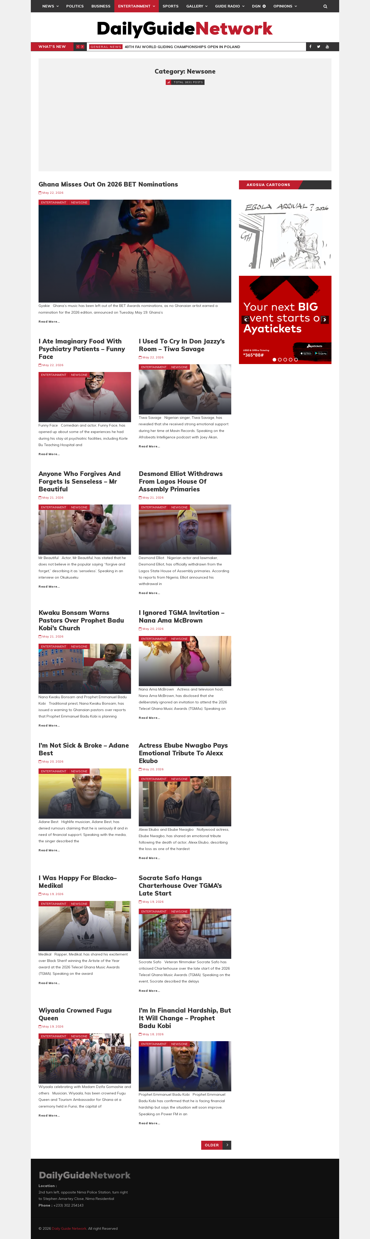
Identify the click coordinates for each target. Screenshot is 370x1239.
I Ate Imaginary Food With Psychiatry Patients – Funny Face (82, 348)
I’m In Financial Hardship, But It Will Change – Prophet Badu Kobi (185, 1018)
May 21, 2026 (52, 497)
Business (100, 6)
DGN (256, 6)
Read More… (49, 321)
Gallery (194, 6)
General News (106, 47)
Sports (171, 6)
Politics (75, 6)
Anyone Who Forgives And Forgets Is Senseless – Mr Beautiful (80, 481)
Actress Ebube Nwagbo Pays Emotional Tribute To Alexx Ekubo (183, 753)
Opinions (282, 6)
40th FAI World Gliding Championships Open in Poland (182, 47)
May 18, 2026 (153, 1034)
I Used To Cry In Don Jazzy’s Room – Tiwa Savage (182, 345)
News (48, 6)
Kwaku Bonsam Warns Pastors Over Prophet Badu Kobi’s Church (81, 620)
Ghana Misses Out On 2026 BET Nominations (108, 184)
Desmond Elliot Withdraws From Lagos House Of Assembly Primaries (181, 481)
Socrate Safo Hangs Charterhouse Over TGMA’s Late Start (180, 885)
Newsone (79, 202)
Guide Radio (227, 6)
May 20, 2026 (153, 629)
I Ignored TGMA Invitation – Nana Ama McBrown (181, 616)
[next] (325, 320)
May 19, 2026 (52, 894)
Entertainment (134, 6)
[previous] (246, 320)
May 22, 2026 (52, 192)
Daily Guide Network (69, 1228)
